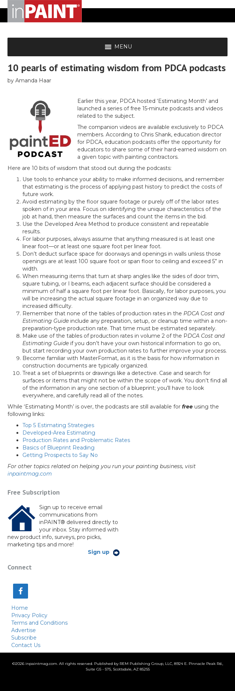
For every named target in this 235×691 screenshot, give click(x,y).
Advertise (23, 630)
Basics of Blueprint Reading (58, 447)
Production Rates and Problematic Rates (76, 440)
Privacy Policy (29, 615)
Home (19, 608)
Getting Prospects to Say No (60, 455)
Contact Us (25, 645)
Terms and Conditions (39, 622)
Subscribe (24, 637)
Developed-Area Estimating (58, 432)
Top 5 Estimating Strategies (58, 425)
